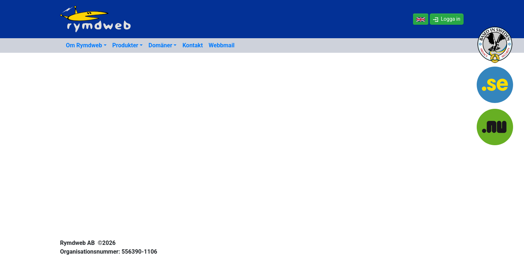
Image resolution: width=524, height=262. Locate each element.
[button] (447, 19)
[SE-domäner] (495, 87)
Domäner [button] (160, 45)
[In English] (420, 19)
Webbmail (221, 45)
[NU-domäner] (495, 127)
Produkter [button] (125, 45)
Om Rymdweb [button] (84, 45)
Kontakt (192, 45)
